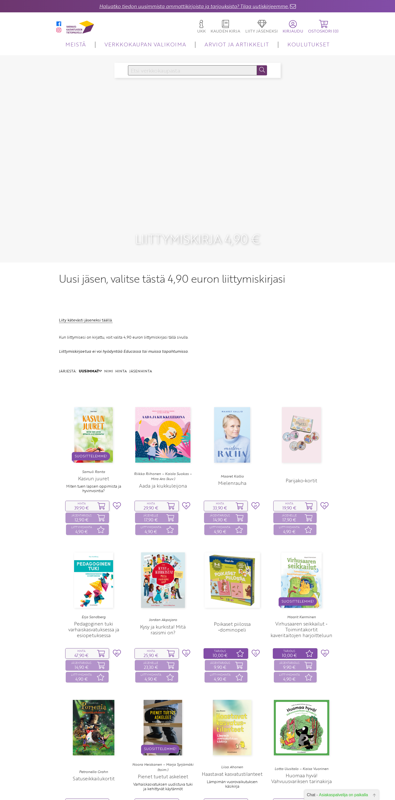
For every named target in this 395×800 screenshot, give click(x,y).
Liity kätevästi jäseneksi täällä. (86, 304)
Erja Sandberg (94, 601)
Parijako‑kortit (301, 465)
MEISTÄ (75, 44)
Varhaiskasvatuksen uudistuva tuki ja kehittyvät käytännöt (163, 770)
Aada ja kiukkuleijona (163, 470)
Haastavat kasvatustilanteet (232, 758)
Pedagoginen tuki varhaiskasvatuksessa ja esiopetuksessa (93, 613)
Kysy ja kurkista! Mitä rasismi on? (163, 613)
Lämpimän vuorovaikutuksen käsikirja (232, 768)
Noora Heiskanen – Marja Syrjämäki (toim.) (162, 751)
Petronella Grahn (93, 755)
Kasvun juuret (93, 463)
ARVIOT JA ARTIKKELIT (237, 44)
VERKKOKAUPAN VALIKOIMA (145, 44)
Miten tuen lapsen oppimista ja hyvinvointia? (93, 472)
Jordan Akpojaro (163, 604)
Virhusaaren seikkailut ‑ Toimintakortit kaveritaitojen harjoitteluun (301, 613)
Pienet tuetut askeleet (163, 760)
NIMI (108, 355)
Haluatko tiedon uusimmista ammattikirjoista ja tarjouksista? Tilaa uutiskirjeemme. (194, 6)
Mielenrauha (232, 467)
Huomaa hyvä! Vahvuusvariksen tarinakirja (301, 762)
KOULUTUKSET (308, 44)
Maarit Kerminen (301, 601)
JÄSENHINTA (140, 355)
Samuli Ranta (93, 455)
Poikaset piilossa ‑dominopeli (232, 611)
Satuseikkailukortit (94, 762)
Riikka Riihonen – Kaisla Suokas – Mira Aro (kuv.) (163, 460)
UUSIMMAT (90, 355)
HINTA (121, 355)
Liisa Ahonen (232, 751)
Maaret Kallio (232, 460)
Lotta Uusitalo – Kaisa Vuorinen (301, 752)
